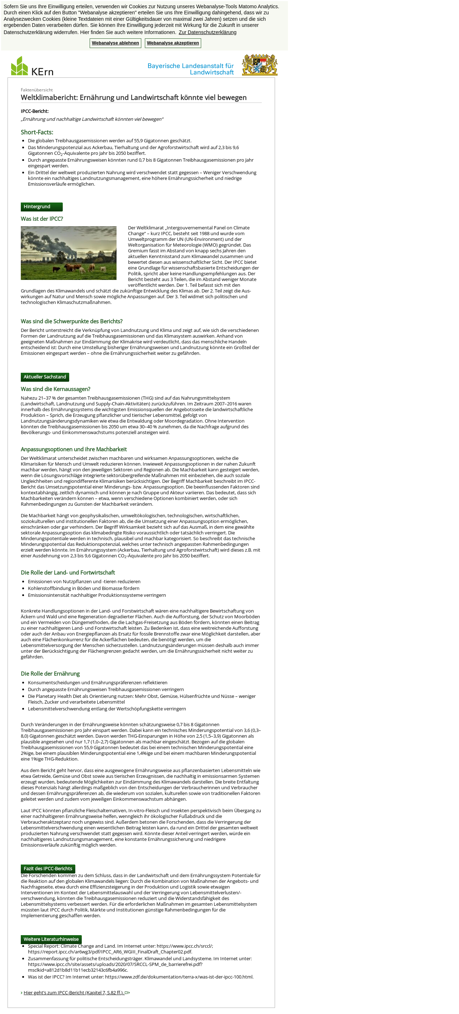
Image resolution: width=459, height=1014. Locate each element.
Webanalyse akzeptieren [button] (173, 43)
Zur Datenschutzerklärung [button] (208, 32)
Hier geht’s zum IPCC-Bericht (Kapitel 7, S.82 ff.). (77, 992)
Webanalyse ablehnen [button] (115, 43)
